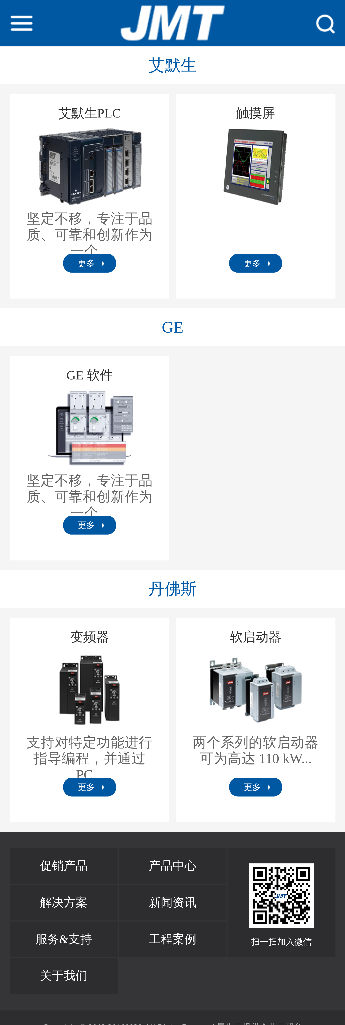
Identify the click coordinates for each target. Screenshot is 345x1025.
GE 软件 (89, 375)
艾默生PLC (89, 113)
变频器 (89, 637)
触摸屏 (255, 113)
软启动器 (255, 637)
